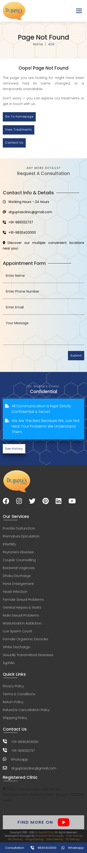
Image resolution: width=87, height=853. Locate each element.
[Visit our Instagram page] (19, 501)
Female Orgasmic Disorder (25, 639)
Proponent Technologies (49, 836)
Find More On (43, 822)
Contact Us (14, 143)
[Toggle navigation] (79, 11)
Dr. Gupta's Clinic (44, 832)
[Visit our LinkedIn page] (58, 501)
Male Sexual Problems (21, 615)
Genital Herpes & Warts (22, 607)
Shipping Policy (15, 717)
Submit (76, 355)
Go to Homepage (19, 116)
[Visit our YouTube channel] (72, 501)
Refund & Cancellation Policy (26, 710)
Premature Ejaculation (21, 536)
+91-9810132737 (18, 222)
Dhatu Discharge (17, 575)
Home (38, 44)
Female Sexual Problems (23, 599)
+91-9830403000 (19, 232)
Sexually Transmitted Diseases (28, 655)
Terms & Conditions (19, 694)
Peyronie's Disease (18, 552)
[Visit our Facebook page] (6, 501)
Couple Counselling (19, 560)
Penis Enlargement (18, 583)
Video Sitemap (54, 839)
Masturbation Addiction (22, 623)
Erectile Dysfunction (19, 528)
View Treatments (18, 129)
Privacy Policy (13, 686)
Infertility (9, 544)
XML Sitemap (15, 839)
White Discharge (16, 647)
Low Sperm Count (17, 631)
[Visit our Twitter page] (32, 501)
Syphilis (9, 663)
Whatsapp (19, 759)
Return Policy (13, 702)
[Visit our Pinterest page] (45, 501)
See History (14, 449)
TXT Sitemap (72, 839)
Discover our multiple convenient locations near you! (43, 245)
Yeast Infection (15, 591)
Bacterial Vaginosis (19, 568)
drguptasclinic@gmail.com (27, 212)
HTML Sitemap (74, 836)
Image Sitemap (34, 839)
